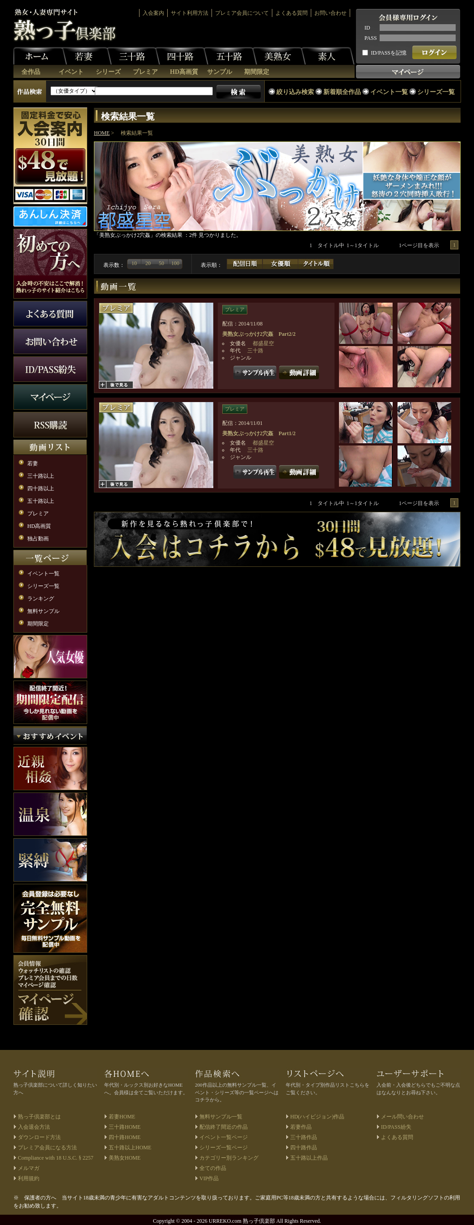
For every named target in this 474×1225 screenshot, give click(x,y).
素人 (328, 56)
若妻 (85, 56)
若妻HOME (122, 1117)
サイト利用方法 (189, 13)
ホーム (40, 56)
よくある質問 (291, 13)
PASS (370, 38)
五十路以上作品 (309, 1158)
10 (134, 263)
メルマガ (28, 1168)
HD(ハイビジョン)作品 (317, 1117)
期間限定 (256, 72)
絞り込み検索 (295, 92)
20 (148, 263)
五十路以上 (40, 501)
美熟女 (279, 56)
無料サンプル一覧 (220, 1117)
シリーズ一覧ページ (223, 1147)
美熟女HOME (124, 1158)
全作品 (30, 72)
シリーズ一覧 (436, 92)
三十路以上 (40, 476)
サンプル (219, 72)
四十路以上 (40, 488)
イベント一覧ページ (223, 1137)
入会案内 (153, 13)
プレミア (145, 72)
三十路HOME (124, 1127)
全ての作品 (212, 1168)
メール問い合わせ (402, 1117)
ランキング (40, 598)
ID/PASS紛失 (396, 1127)
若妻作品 (301, 1127)
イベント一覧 (389, 92)
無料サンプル (43, 611)
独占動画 (38, 538)
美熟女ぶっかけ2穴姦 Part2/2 (259, 334)
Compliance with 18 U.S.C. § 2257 (55, 1158)
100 (175, 263)
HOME (102, 133)
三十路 (133, 56)
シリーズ (108, 72)
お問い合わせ (330, 13)
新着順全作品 (342, 92)
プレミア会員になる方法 (47, 1147)
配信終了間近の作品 (223, 1127)
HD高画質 (184, 72)
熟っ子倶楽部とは (39, 1117)
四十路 (181, 56)
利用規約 (28, 1178)
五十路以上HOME (130, 1147)
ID (367, 28)
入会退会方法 (34, 1127)
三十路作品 (303, 1137)
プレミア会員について (242, 13)
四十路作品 (303, 1147)
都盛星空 (263, 343)
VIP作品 (209, 1178)
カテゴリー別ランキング (228, 1158)
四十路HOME (124, 1137)
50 (161, 263)
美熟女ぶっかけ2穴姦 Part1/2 (259, 433)
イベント (71, 72)
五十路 (230, 56)
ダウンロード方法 (39, 1137)
